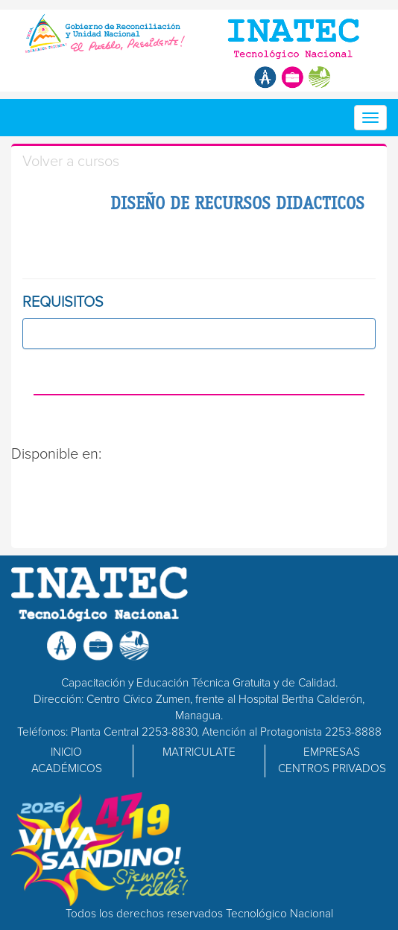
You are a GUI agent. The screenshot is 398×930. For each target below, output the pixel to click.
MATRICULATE (199, 752)
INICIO (66, 752)
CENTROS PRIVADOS (332, 769)
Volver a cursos (70, 162)
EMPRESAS (331, 752)
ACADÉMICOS (66, 769)
